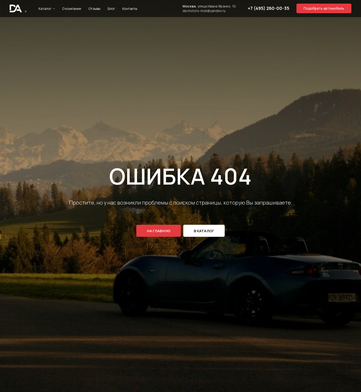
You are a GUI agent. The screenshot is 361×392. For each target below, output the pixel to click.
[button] (323, 8)
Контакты (129, 8)
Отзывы (94, 8)
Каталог (45, 8)
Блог (111, 8)
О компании (71, 8)
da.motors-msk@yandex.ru (204, 10)
